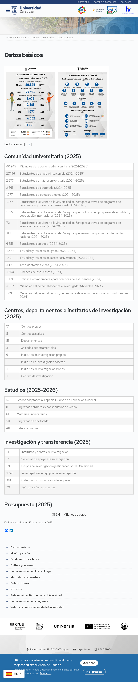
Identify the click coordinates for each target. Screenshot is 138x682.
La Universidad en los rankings (30, 571)
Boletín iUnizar (20, 583)
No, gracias (94, 672)
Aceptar (89, 663)
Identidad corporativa (25, 577)
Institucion (21, 37)
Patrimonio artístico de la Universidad (36, 595)
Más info (45, 674)
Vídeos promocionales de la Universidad (37, 607)
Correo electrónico (105, 2)
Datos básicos (20, 547)
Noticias (16, 589)
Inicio (9, 37)
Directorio (84, 2)
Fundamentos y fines (24, 559)
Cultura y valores (22, 565)
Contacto (126, 2)
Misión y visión (20, 553)
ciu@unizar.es (84, 649)
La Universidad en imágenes (29, 601)
